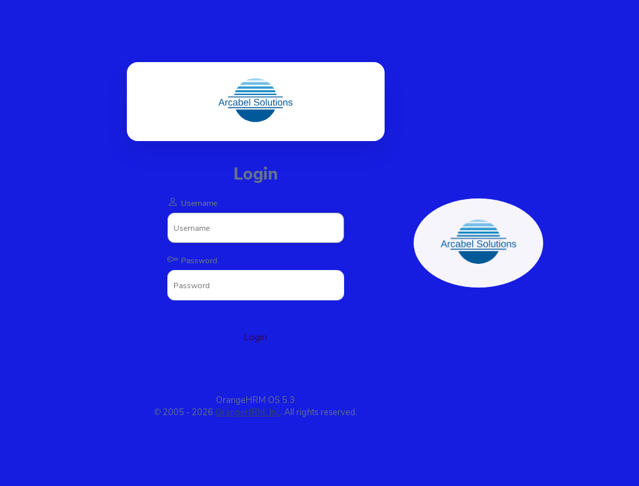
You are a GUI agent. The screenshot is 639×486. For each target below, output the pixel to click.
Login (255, 337)
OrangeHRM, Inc (247, 412)
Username (199, 203)
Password (199, 260)
